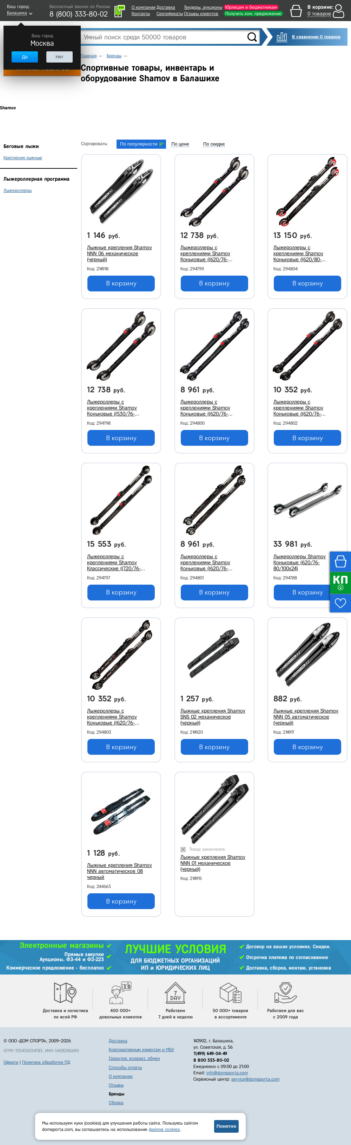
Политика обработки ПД (46, 1062)
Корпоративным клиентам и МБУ (141, 1049)
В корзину (121, 283)
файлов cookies (164, 1129)
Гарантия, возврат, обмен (134, 1058)
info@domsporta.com (227, 1072)
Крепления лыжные (23, 157)
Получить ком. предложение (253, 13)
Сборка (116, 1102)
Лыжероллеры (18, 190)
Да (24, 56)
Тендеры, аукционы (203, 7)
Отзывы (116, 1085)
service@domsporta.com (255, 1079)
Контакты (141, 13)
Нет (59, 56)
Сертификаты (170, 13)
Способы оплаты (125, 1067)
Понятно (226, 1126)
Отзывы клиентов (201, 13)
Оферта (11, 1062)
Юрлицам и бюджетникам (251, 7)
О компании (143, 7)
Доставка (166, 7)
